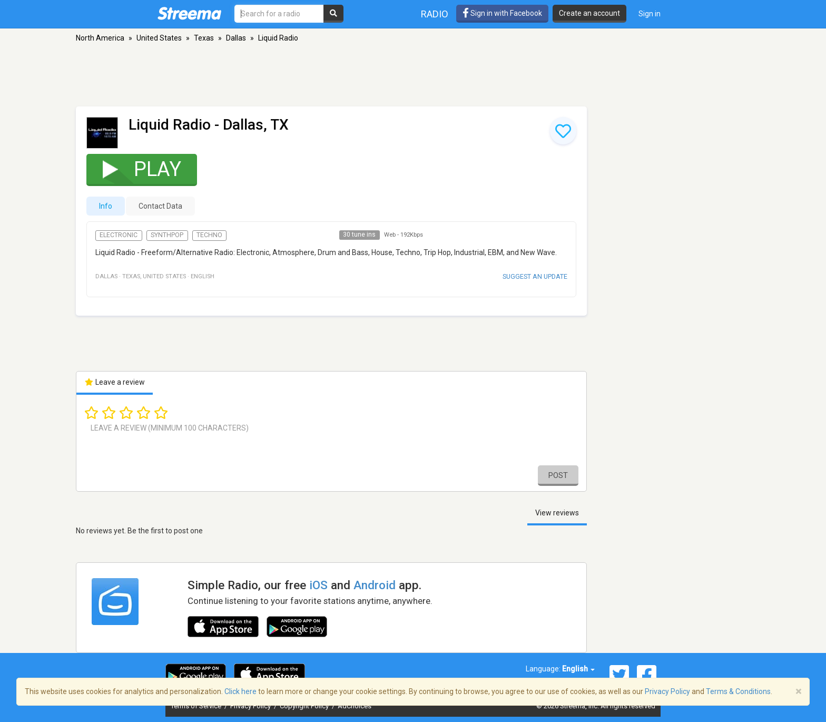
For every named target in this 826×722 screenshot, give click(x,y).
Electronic (118, 235)
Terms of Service (197, 706)
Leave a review (114, 382)
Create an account (589, 13)
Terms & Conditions (738, 691)
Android (374, 585)
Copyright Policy (305, 706)
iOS (318, 585)
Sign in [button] (649, 13)
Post (558, 475)
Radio (434, 13)
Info (105, 206)
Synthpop (167, 235)
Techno (209, 235)
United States (159, 38)
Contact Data (160, 206)
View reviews (557, 513)
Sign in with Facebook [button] (502, 13)
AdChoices (354, 706)
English (578, 669)
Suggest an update (535, 276)
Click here (240, 691)
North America (100, 38)
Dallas (236, 38)
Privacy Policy (251, 706)
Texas (204, 38)
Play (135, 169)
